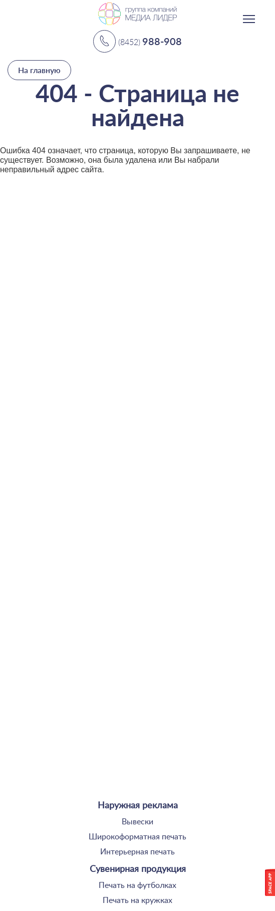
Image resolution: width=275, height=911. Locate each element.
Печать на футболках (137, 885)
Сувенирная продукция (138, 869)
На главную (39, 70)
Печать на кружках (137, 900)
